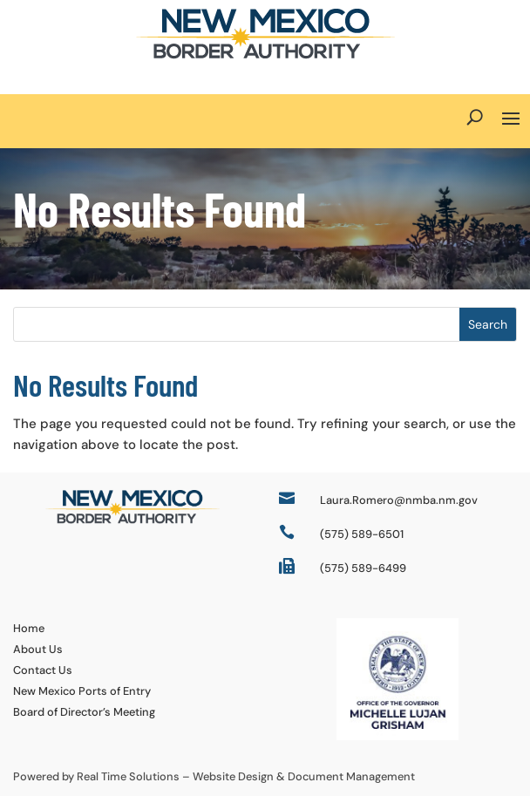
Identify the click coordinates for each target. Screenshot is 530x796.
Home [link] (28, 628)
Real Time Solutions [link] (128, 776)
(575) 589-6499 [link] (363, 568)
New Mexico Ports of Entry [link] (82, 691)
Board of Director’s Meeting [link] (84, 711)
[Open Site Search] (474, 117)
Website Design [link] (233, 776)
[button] (511, 117)
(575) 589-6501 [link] (362, 534)
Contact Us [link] (42, 670)
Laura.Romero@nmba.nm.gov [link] (399, 500)
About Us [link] (38, 649)
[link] (265, 55)
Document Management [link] (351, 776)
